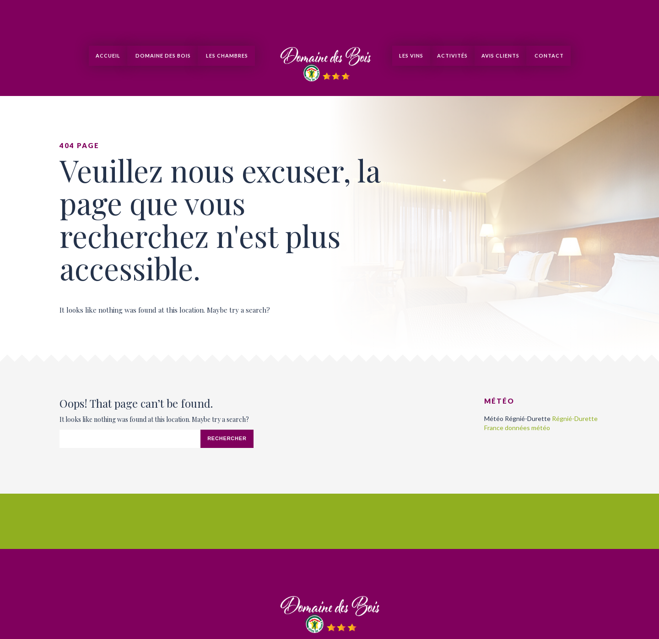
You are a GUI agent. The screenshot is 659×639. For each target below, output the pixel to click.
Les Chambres (226, 56)
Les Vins (411, 56)
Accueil (108, 56)
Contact (548, 56)
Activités (452, 56)
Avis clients (500, 56)
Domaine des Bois (162, 56)
